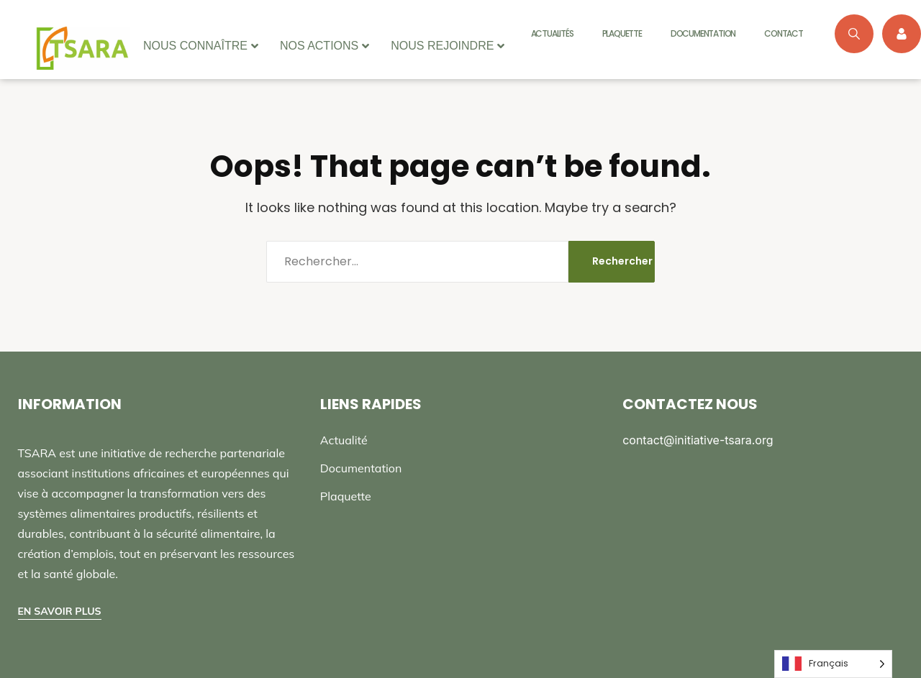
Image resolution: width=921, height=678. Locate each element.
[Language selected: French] (833, 664)
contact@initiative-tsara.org (697, 440)
